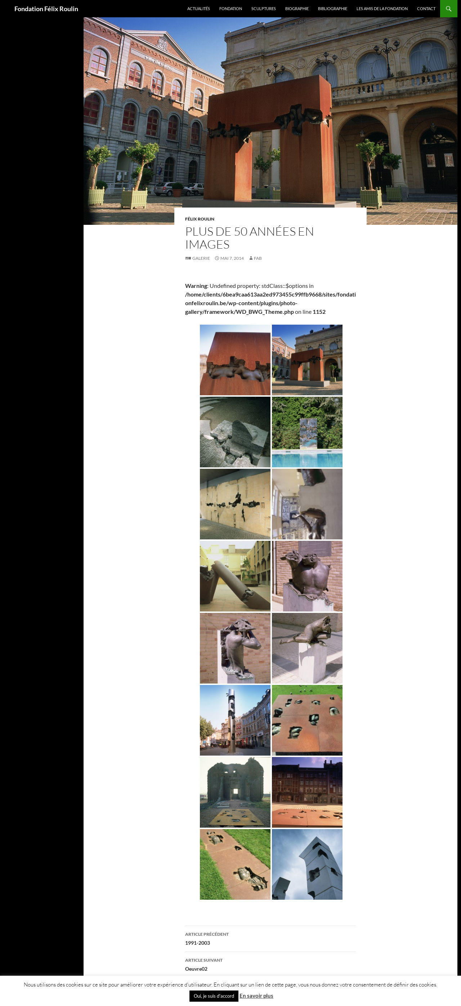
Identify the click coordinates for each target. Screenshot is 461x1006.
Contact (426, 8)
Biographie (297, 8)
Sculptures (263, 8)
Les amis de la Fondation (382, 8)
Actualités (198, 8)
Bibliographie (332, 8)
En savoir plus (256, 995)
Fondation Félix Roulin (46, 9)
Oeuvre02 (270, 964)
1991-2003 (270, 938)
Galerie (201, 258)
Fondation (230, 8)
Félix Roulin (199, 219)
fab (258, 258)
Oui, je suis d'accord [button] (214, 996)
